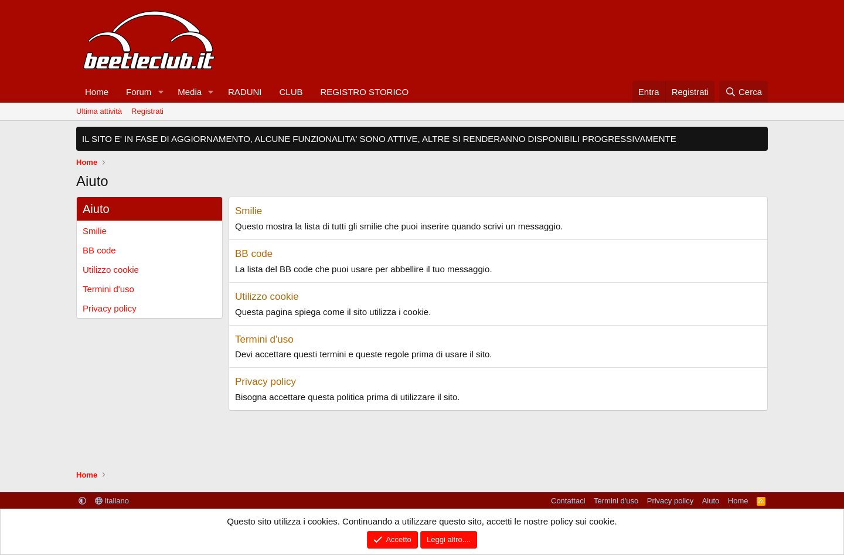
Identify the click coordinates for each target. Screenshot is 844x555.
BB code (99, 250)
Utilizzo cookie (111, 270)
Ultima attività (99, 111)
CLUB (290, 92)
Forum (138, 92)
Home (96, 92)
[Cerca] (743, 92)
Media (190, 92)
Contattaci (568, 500)
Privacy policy (110, 308)
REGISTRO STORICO (365, 92)
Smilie (95, 231)
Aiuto (711, 500)
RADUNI (245, 92)
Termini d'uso (108, 289)
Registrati (147, 111)
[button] (160, 92)
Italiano (112, 500)
